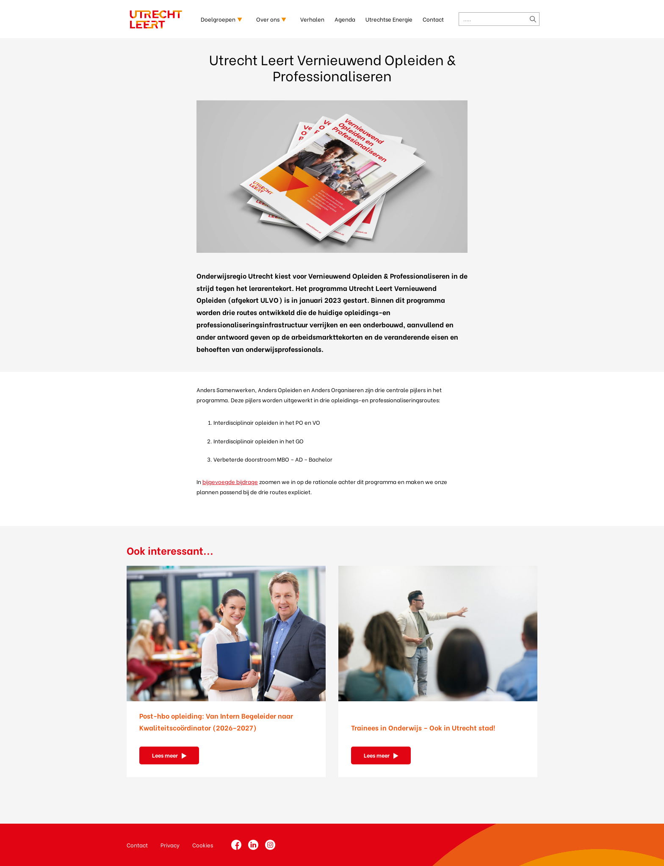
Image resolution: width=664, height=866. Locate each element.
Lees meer (165, 755)
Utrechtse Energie (388, 19)
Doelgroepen (218, 19)
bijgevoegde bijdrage (230, 481)
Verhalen (312, 19)
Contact (433, 19)
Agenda (345, 19)
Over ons (267, 19)
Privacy (170, 845)
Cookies (202, 845)
